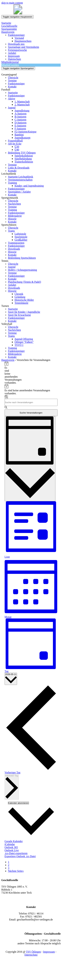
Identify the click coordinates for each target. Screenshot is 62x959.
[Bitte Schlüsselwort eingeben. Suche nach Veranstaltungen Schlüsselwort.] (31, 402)
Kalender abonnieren (18, 803)
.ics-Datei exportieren (16, 853)
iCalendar (10, 844)
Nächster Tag (12, 786)
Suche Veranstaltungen (31, 412)
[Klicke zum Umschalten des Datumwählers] (11, 679)
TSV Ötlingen (33, 951)
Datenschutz (31, 954)
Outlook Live (12, 850)
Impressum (49, 951)
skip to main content (12, 2)
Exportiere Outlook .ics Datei (20, 856)
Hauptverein (7, 360)
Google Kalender (14, 841)
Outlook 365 (11, 847)
